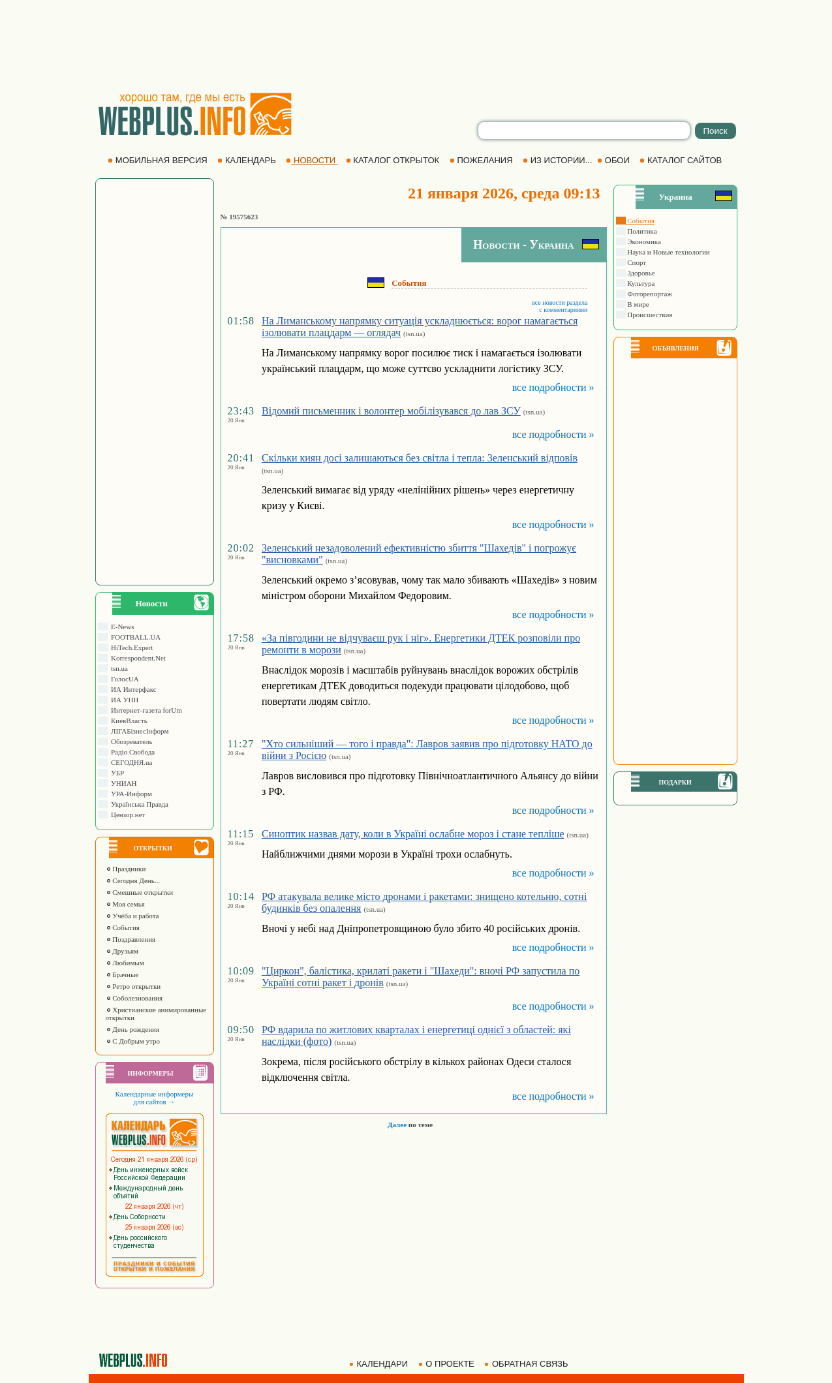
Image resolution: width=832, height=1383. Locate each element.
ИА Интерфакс (132, 689)
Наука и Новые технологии (668, 252)
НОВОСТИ (311, 160)
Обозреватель (130, 741)
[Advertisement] (416, 46)
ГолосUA (123, 679)
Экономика (643, 241)
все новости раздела (559, 302)
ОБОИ (614, 160)
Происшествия (649, 315)
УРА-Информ (130, 794)
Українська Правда (138, 804)
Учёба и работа (132, 916)
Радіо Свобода (131, 752)
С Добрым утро (133, 1041)
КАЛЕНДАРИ (379, 1364)
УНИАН (122, 783)
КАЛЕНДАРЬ (247, 160)
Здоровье (640, 273)
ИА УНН (123, 700)
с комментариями (563, 309)
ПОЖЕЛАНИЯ (482, 160)
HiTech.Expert (130, 647)
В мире (637, 304)
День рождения (133, 1029)
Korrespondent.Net (137, 658)
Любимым (125, 963)
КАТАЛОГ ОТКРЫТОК (394, 160)
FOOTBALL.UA (134, 637)
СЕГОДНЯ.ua (130, 762)
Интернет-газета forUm (145, 710)
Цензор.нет (127, 814)
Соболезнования (134, 998)
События (123, 927)
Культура (640, 283)
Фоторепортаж (649, 294)
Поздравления (131, 939)
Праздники (126, 869)
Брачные (122, 974)
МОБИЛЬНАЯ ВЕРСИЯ (158, 160)
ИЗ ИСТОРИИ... (558, 160)
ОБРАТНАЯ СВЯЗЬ (527, 1364)
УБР (116, 773)
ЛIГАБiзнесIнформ (138, 731)
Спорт (636, 262)
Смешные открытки (140, 892)
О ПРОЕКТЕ (447, 1364)
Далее (397, 1124)
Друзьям (122, 951)
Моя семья (125, 904)
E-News (121, 626)
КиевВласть (127, 720)
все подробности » (553, 387)
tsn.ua (118, 668)
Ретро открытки (133, 986)
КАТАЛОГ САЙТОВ (681, 160)
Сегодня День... (133, 880)
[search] (584, 130)
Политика (641, 231)
